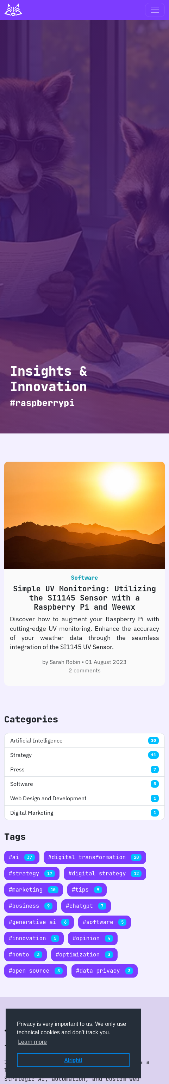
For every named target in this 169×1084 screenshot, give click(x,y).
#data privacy (104, 970)
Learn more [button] (32, 1042)
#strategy (32, 873)
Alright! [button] (73, 1060)
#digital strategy (105, 873)
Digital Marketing (84, 812)
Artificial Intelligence (84, 740)
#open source (36, 970)
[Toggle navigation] (155, 10)
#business (30, 906)
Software (84, 783)
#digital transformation (95, 857)
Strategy (84, 754)
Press (84, 769)
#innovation (34, 938)
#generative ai (39, 922)
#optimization (84, 954)
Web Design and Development (84, 798)
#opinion (93, 938)
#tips (87, 889)
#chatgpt (86, 906)
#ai (22, 857)
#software (104, 922)
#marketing (33, 889)
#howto (25, 954)
